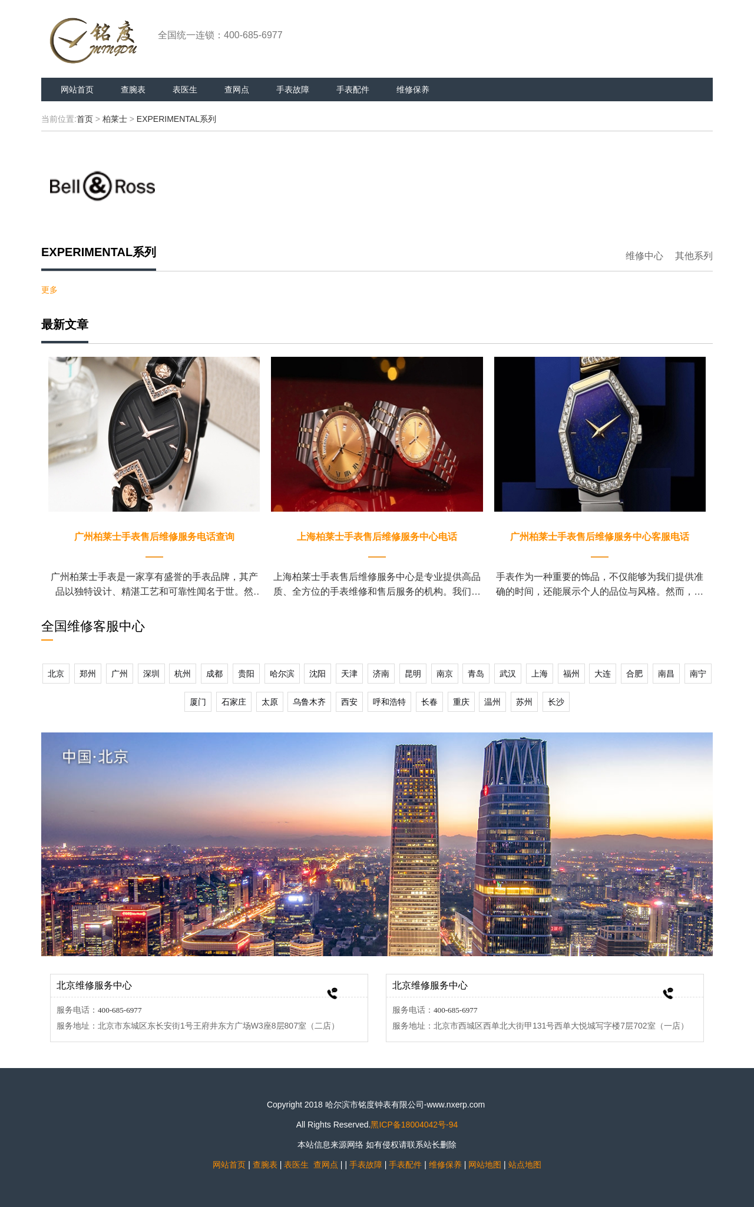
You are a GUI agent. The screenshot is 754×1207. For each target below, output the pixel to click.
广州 (119, 673)
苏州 (524, 702)
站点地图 (524, 1164)
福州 (571, 673)
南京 (444, 673)
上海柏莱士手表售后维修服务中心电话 (377, 537)
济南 (381, 673)
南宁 (698, 673)
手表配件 (352, 89)
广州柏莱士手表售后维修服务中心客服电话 (599, 537)
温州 (492, 702)
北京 (56, 673)
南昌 (666, 673)
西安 (349, 702)
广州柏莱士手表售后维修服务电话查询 (154, 537)
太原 (270, 702)
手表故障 (292, 89)
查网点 (236, 89)
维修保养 (412, 89)
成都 (214, 673)
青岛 (476, 673)
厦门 (198, 702)
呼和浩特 (389, 702)
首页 (85, 119)
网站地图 (484, 1164)
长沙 (556, 702)
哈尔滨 (282, 673)
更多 (49, 289)
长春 (429, 702)
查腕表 (133, 89)
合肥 (634, 673)
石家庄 (233, 702)
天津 (349, 673)
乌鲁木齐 (309, 702)
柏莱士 (114, 119)
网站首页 (77, 89)
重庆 (461, 702)
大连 (602, 673)
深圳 (151, 673)
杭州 (182, 673)
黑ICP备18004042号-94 (414, 1124)
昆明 (413, 673)
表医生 (185, 89)
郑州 (88, 673)
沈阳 (317, 673)
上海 (539, 673)
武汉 (508, 673)
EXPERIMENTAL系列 (176, 119)
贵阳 (246, 673)
